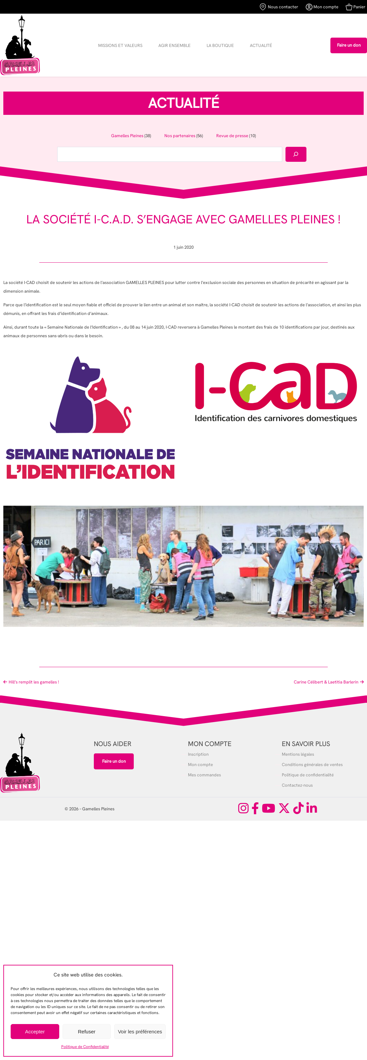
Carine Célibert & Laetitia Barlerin (326, 682)
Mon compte (322, 7)
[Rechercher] (295, 154)
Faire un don (349, 45)
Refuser (86, 1031)
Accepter (35, 1031)
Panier (355, 7)
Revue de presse (232, 135)
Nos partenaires (179, 135)
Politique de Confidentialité (85, 1046)
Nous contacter (279, 6)
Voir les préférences (140, 1031)
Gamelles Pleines (127, 135)
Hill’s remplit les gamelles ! (34, 682)
